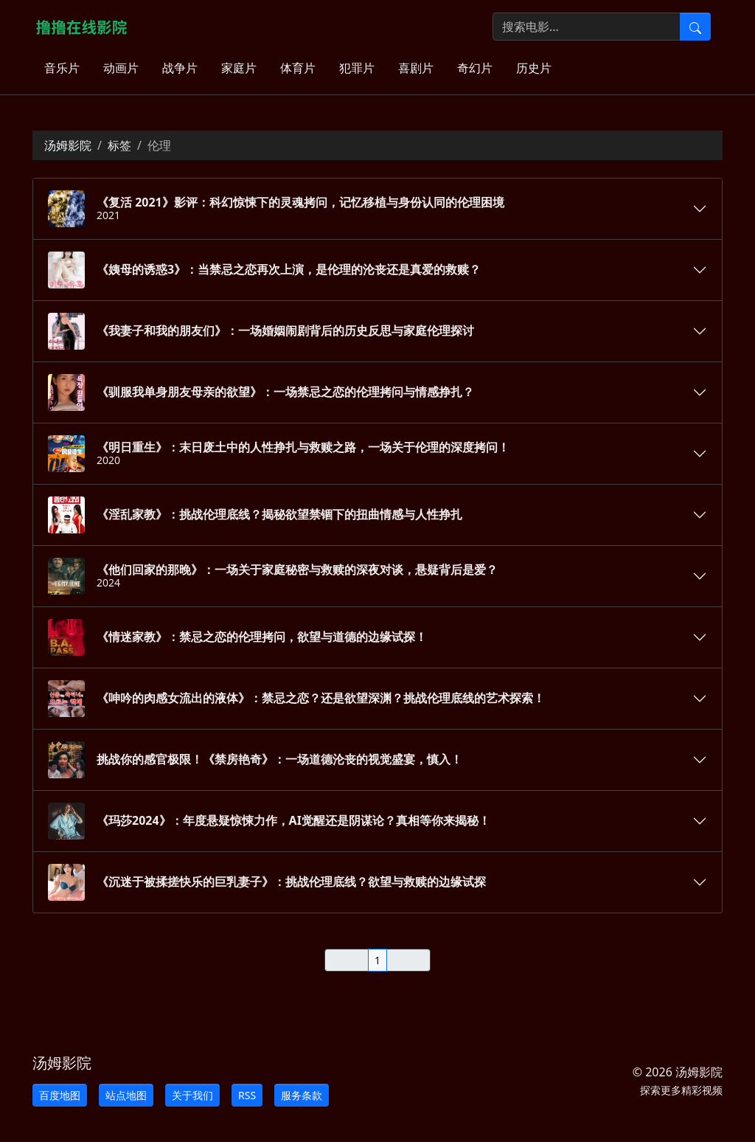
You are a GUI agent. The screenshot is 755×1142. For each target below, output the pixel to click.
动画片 (121, 68)
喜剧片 (416, 68)
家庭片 (239, 68)
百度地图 (59, 1095)
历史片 (534, 68)
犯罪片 (357, 68)
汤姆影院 (67, 145)
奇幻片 (475, 68)
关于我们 (192, 1095)
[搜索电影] (587, 27)
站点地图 (126, 1095)
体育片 (298, 68)
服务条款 (301, 1095)
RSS (247, 1095)
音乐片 (62, 68)
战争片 (180, 68)
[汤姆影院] (87, 26)
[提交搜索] (695, 27)
